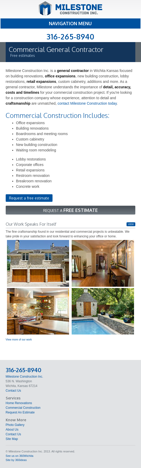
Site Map (12, 439)
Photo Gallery (15, 425)
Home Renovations (19, 403)
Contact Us (13, 390)
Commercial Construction (23, 408)
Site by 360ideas (16, 460)
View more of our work (19, 339)
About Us (12, 429)
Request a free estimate (29, 198)
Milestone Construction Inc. (24, 376)
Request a (70, 210)
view (131, 224)
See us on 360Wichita (19, 455)
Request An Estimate (20, 412)
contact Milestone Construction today (87, 103)
